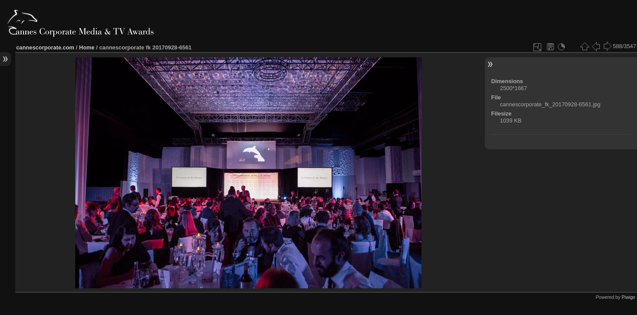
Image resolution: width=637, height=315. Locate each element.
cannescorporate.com (45, 47)
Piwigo (628, 297)
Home (87, 47)
